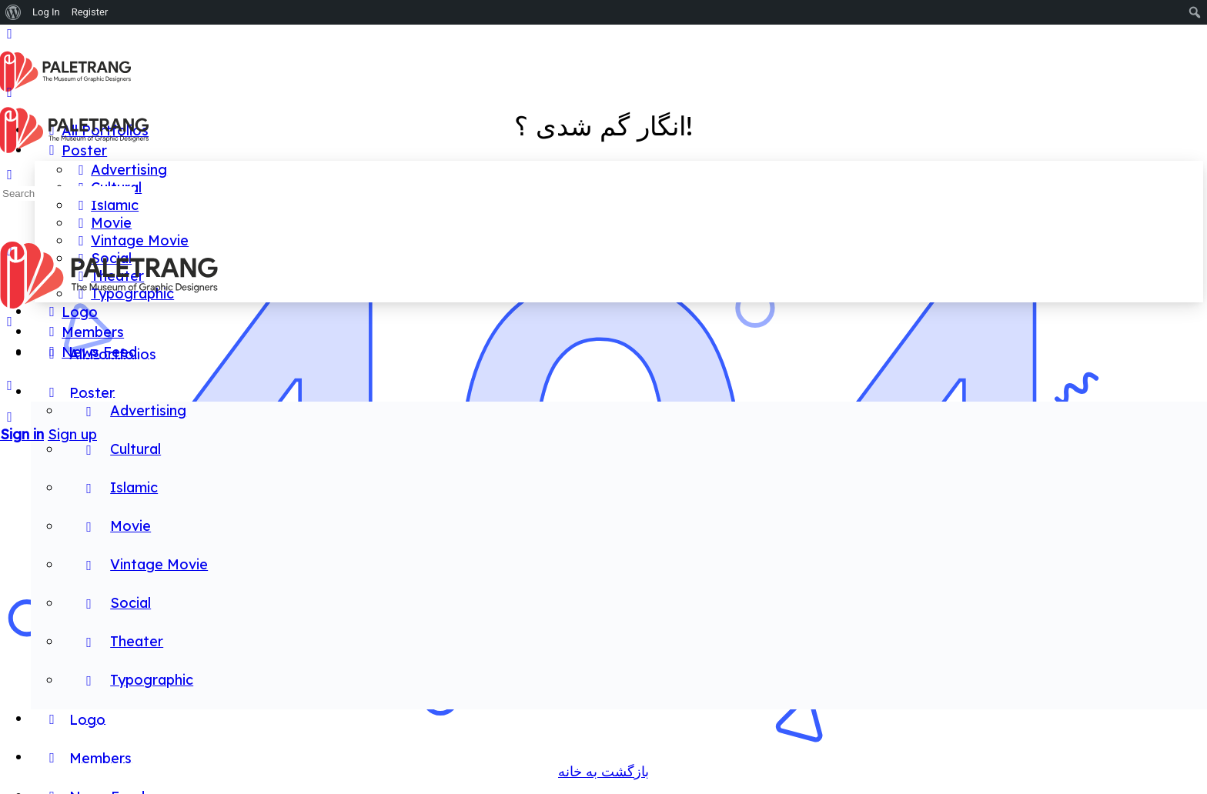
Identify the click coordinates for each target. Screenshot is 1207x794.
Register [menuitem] (90, 12)
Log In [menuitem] (46, 12)
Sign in (22, 434)
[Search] (9, 416)
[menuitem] (13, 12)
